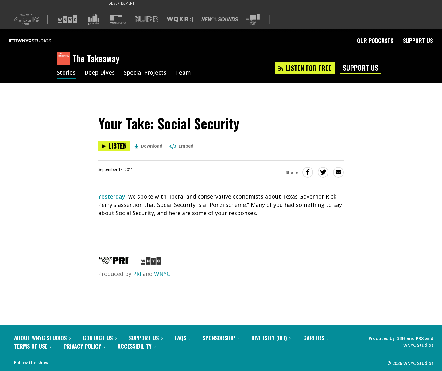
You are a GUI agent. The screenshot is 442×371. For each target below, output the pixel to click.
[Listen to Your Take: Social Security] (114, 146)
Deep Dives (99, 73)
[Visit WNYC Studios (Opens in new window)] (118, 19)
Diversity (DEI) (271, 338)
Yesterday (111, 196)
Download (148, 146)
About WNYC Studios (42, 338)
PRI (137, 273)
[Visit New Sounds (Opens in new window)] (219, 19)
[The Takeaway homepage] (64, 59)
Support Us (418, 40)
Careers (315, 338)
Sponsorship (221, 338)
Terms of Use (32, 346)
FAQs (182, 338)
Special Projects (145, 73)
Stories (66, 73)
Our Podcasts (375, 40)
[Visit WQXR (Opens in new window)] (180, 19)
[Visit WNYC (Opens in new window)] (67, 19)
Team (183, 73)
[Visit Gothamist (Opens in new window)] (93, 19)
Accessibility (137, 346)
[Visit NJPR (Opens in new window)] (146, 19)
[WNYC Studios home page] (37, 40)
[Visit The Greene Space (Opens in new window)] (253, 19)
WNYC (162, 273)
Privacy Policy (84, 346)
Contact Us (100, 338)
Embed (181, 146)
